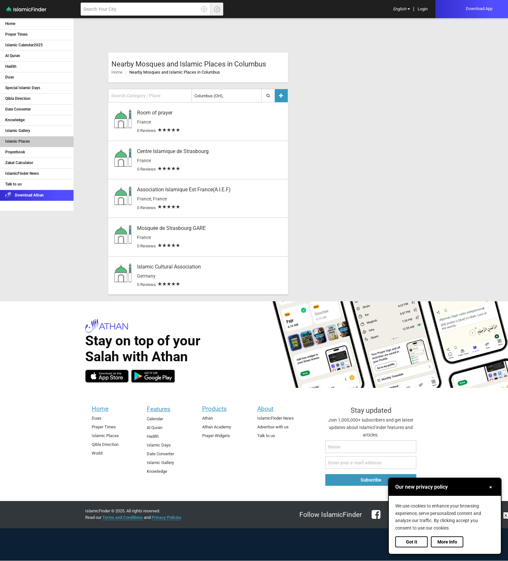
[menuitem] (401, 9)
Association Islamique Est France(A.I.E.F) (184, 189)
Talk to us (266, 435)
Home (116, 72)
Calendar (155, 418)
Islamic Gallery (160, 462)
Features (158, 409)
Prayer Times (104, 426)
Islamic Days (159, 445)
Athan (207, 418)
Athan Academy (216, 426)
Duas (96, 418)
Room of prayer (154, 113)
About (265, 408)
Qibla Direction (105, 444)
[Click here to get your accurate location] (204, 9)
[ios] (107, 376)
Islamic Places (105, 435)
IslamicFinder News (275, 418)
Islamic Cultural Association (169, 267)
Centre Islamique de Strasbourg (173, 151)
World (97, 453)
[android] (153, 376)
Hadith (153, 436)
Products (214, 408)
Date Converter (160, 453)
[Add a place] (281, 95)
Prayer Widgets (216, 435)
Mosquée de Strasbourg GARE (171, 228)
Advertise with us (273, 426)
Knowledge (157, 471)
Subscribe (371, 480)
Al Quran (154, 427)
